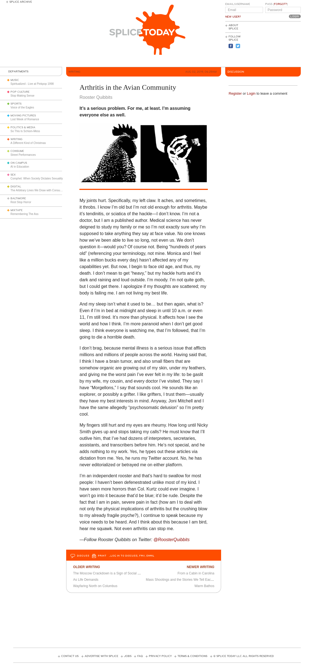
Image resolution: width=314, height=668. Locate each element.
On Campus (18, 163)
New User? (233, 16)
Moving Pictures (23, 115)
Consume (17, 151)
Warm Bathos (204, 586)
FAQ (140, 656)
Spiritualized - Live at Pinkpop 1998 (32, 83)
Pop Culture (19, 92)
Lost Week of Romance (24, 119)
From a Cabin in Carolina (196, 573)
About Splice (233, 27)
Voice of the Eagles (22, 107)
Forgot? (280, 4)
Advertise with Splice (101, 656)
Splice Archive (20, 2)
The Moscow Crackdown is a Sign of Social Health (110, 573)
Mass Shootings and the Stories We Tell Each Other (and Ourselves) (196, 580)
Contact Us (70, 656)
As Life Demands (85, 580)
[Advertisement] (276, 44)
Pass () (276, 4)
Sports (16, 103)
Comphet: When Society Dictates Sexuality (36, 178)
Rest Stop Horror (20, 202)
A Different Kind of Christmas (28, 142)
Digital (15, 186)
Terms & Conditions (192, 656)
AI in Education (19, 166)
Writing (16, 139)
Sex (13, 174)
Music (14, 80)
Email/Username (237, 4)
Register (235, 93)
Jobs (127, 656)
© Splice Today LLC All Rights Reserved (243, 656)
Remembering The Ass (24, 214)
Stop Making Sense (22, 95)
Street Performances (23, 154)
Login (251, 93)
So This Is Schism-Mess (25, 131)
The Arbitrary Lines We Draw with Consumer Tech (40, 190)
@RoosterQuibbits (172, 539)
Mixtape (16, 210)
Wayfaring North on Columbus (95, 586)
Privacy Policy (160, 656)
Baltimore (18, 198)
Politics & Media (22, 127)
